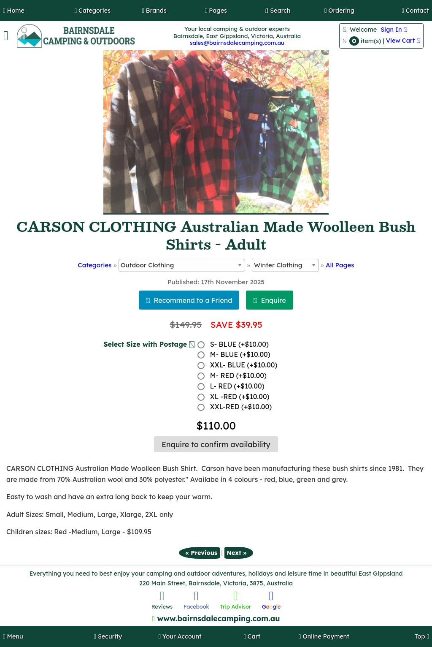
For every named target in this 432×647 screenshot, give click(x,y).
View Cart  (403, 40)
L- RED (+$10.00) (237, 386)
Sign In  (394, 29)
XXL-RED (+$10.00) (241, 406)
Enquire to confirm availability (216, 444)
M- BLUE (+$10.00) (240, 354)
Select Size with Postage (148, 344)
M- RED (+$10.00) (238, 375)
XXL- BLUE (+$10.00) (244, 365)
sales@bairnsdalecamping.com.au (237, 42)
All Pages (340, 265)
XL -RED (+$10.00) (240, 396)
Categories (94, 265)
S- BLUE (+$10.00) (239, 344)
